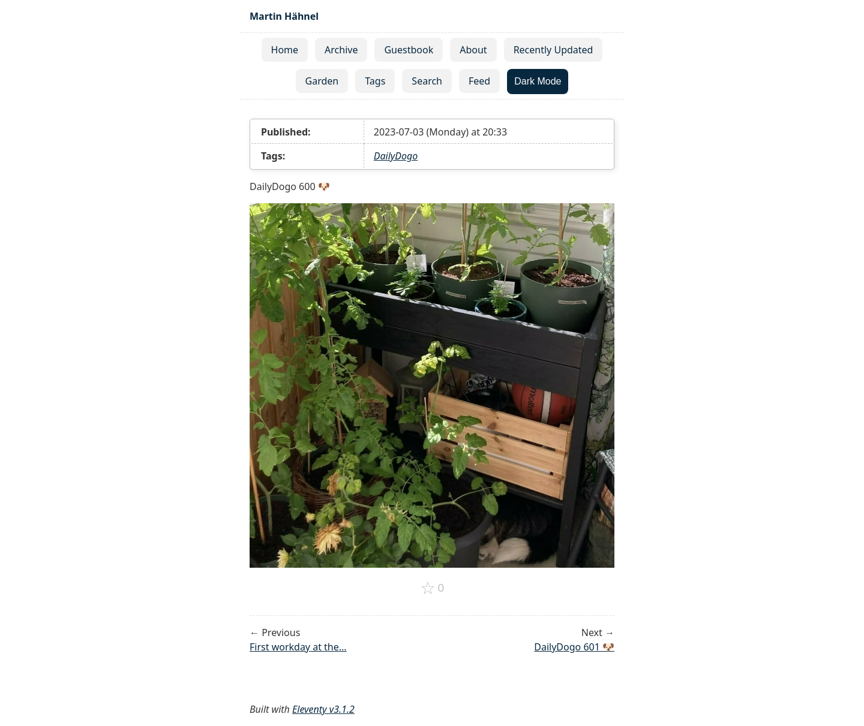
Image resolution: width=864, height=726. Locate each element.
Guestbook (408, 49)
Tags (375, 81)
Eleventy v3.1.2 (323, 709)
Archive (341, 49)
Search (427, 81)
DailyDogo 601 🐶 (574, 646)
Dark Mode (537, 81)
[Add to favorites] (432, 588)
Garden (322, 81)
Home (285, 49)
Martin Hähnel (284, 16)
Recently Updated (553, 49)
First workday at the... (298, 646)
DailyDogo (396, 155)
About (473, 49)
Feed (479, 81)
